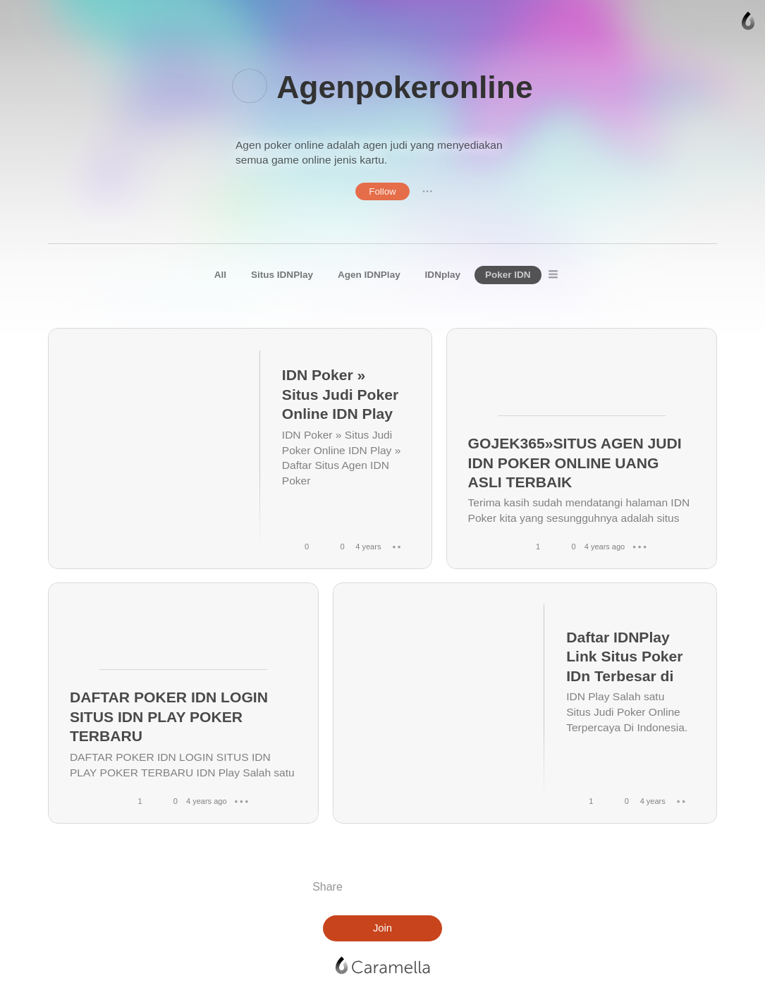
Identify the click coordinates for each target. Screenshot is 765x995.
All (220, 274)
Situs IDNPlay (282, 274)
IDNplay (442, 274)
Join (382, 928)
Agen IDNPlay (369, 274)
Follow (382, 191)
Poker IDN (508, 274)
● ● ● (427, 191)
